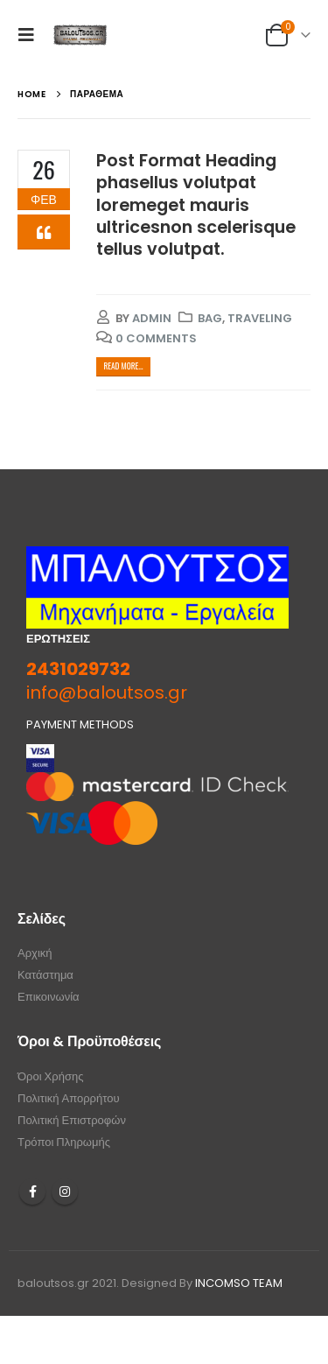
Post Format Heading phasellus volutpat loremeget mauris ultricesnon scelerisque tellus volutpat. (196, 205)
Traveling (259, 318)
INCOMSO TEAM (239, 1283)
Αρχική (34, 953)
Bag (210, 318)
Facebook (32, 1191)
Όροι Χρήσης (50, 1076)
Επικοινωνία (48, 996)
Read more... (123, 366)
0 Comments (156, 338)
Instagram (65, 1191)
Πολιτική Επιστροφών (71, 1120)
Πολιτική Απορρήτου (68, 1098)
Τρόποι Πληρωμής (63, 1142)
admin (151, 318)
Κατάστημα (45, 975)
